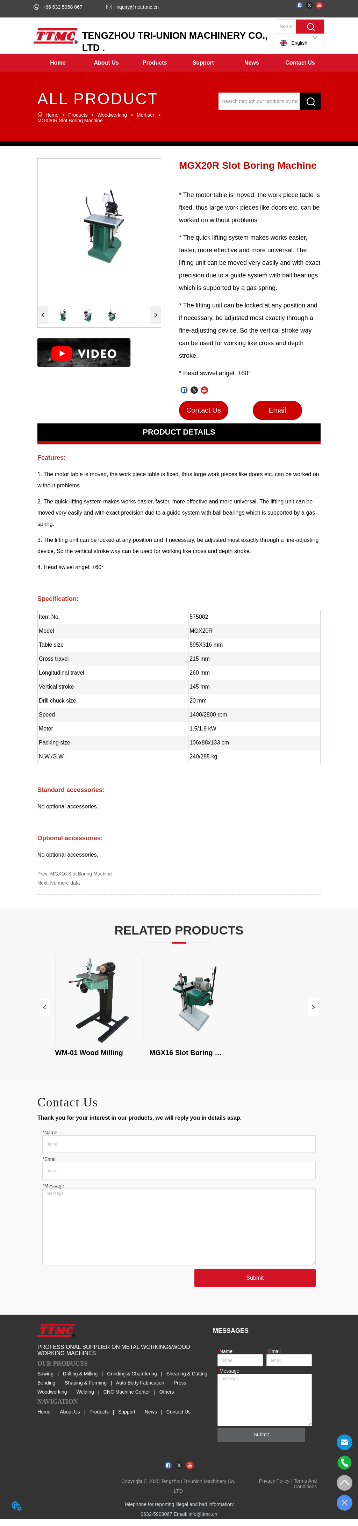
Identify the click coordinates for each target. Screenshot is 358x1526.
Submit (251, 1285)
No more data (65, 883)
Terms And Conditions (305, 1490)
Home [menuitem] (57, 63)
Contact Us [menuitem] (300, 63)
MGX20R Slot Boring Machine (70, 120)
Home (52, 115)
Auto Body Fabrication (140, 1390)
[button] (106, 62)
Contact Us (178, 1419)
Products (78, 115)
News (151, 1419)
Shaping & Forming (86, 1390)
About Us (70, 1419)
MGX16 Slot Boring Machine (81, 874)
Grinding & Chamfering (132, 1380)
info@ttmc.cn (203, 1521)
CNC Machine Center (126, 1399)
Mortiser (145, 115)
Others (166, 1399)
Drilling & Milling (80, 1380)
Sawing (45, 1380)
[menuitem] (106, 63)
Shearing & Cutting (187, 1380)
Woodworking (112, 115)
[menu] (179, 63)
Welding (85, 1399)
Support (126, 1419)
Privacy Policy (274, 1488)
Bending (46, 1390)
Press (180, 1390)
